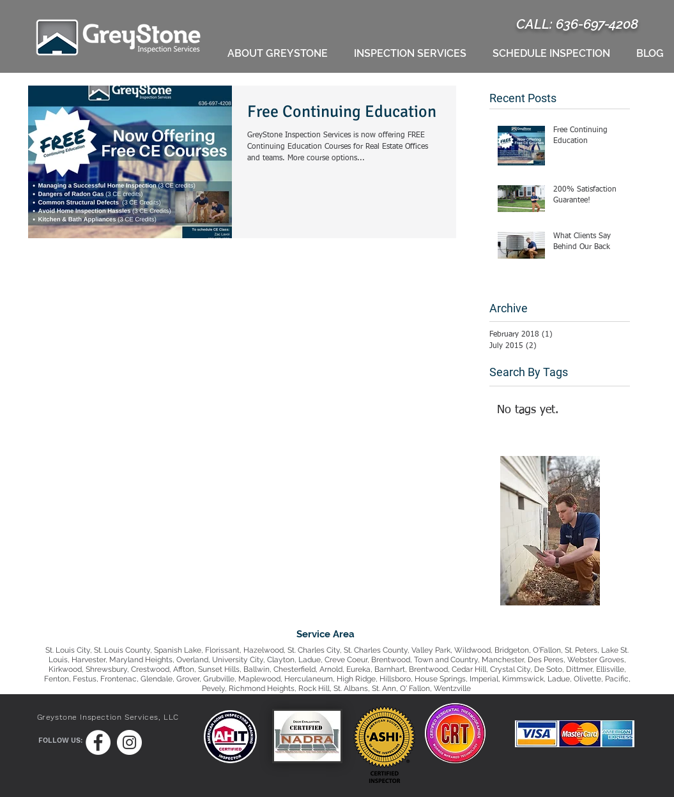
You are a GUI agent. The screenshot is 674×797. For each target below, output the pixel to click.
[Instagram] (129, 742)
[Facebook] (98, 742)
